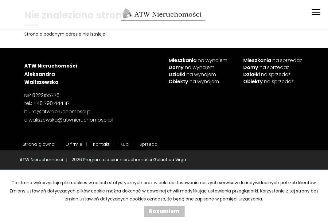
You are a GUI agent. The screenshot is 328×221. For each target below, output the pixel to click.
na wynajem (198, 60)
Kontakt (101, 144)
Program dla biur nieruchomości (118, 160)
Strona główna (39, 144)
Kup (124, 144)
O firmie (73, 144)
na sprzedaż (272, 60)
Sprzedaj (148, 144)
